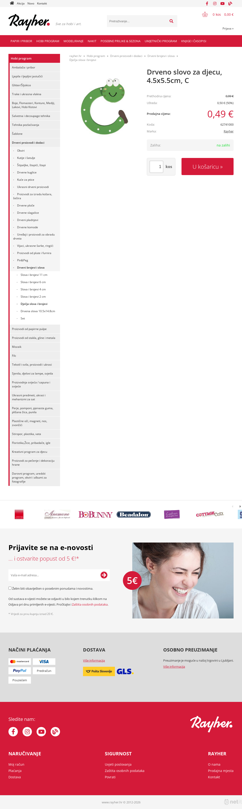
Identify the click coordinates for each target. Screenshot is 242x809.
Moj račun (16, 764)
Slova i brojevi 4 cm (33, 289)
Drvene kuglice (27, 172)
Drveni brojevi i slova (31, 268)
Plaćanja (15, 770)
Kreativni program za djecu (29, 452)
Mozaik (16, 347)
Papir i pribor (21, 41)
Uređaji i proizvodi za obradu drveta (34, 236)
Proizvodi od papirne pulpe (29, 329)
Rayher (229, 131)
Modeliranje (73, 41)
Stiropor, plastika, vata (26, 434)
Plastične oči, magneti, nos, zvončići (29, 423)
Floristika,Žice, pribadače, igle (31, 443)
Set (23, 318)
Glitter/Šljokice (21, 85)
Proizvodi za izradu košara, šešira (32, 196)
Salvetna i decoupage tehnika (31, 116)
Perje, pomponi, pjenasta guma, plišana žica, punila (32, 410)
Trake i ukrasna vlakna (26, 94)
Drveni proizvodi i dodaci (28, 143)
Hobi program (47, 41)
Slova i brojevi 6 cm (33, 282)
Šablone (17, 134)
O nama (214, 764)
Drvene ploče (25, 205)
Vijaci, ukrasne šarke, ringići (35, 246)
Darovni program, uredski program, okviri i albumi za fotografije (29, 477)
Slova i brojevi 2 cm (33, 297)
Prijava (228, 28)
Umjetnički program (161, 41)
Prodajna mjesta (221, 770)
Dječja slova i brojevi (34, 304)
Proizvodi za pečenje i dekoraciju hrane (33, 463)
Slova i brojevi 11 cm (34, 275)
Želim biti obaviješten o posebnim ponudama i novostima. (52, 588)
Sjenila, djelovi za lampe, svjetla (32, 373)
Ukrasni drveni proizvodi (33, 187)
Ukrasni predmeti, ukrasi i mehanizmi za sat (28, 397)
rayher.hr (75, 56)
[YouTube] (222, 3)
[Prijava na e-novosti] (104, 575)
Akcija (21, 3)
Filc (14, 356)
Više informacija (94, 660)
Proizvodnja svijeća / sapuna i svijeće (31, 384)
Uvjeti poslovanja (118, 764)
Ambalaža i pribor (23, 67)
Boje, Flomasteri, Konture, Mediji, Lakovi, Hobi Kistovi (33, 105)
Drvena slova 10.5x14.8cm (38, 311)
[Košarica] (215, 14)
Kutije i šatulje (26, 158)
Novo (30, 3)
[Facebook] (207, 3)
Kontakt (42, 3)
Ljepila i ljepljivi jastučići (27, 76)
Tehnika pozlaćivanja (25, 125)
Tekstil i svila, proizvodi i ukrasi (32, 365)
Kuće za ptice (25, 180)
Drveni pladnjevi (27, 220)
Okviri (21, 151)
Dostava (14, 777)
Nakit (92, 41)
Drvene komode (27, 227)
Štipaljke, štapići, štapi (31, 165)
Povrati (110, 777)
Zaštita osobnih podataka (90, 604)
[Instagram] (215, 3)
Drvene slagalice (28, 213)
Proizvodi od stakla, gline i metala (33, 338)
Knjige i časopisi (193, 41)
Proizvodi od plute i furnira (34, 253)
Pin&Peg (22, 260)
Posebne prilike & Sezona (120, 41)
